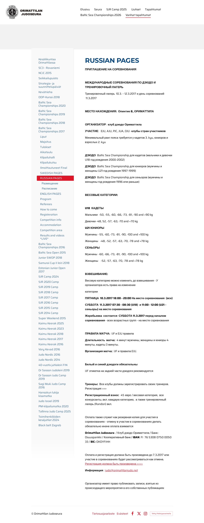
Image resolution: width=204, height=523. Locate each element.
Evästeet (122, 513)
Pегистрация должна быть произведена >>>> (114, 464)
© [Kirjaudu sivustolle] (32, 513)
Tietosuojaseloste (103, 513)
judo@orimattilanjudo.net (121, 470)
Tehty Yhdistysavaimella (161, 513)
